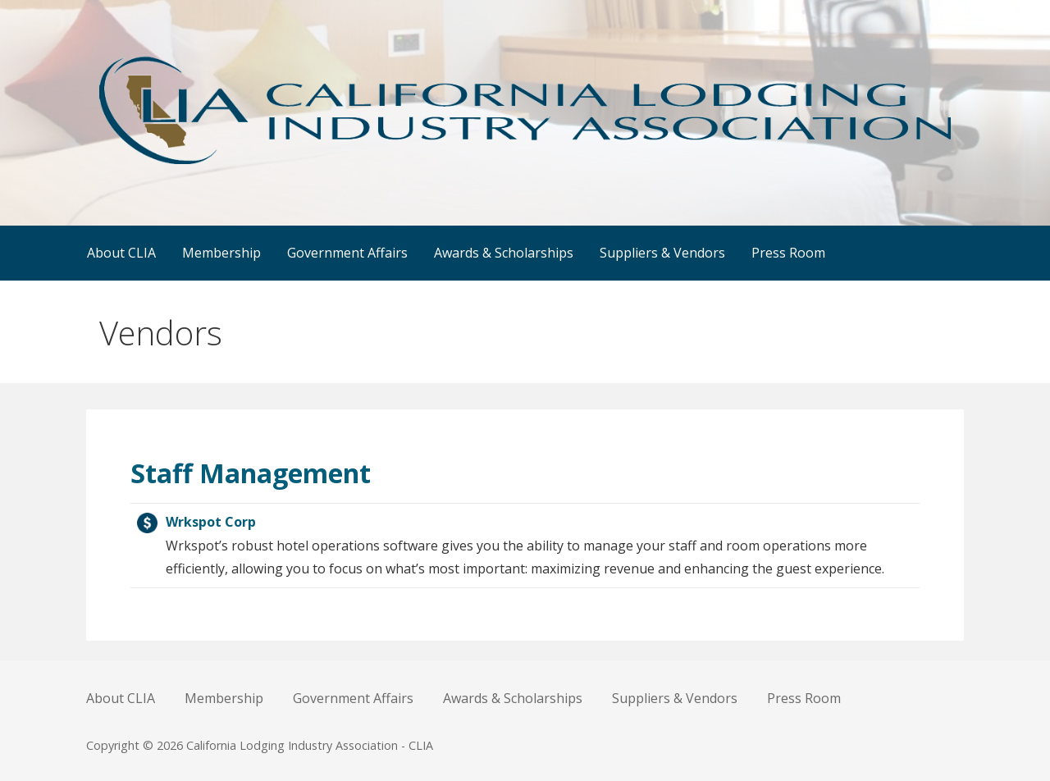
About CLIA (121, 253)
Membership (221, 253)
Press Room (788, 253)
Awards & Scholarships (503, 253)
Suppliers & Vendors (662, 253)
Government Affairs (347, 253)
